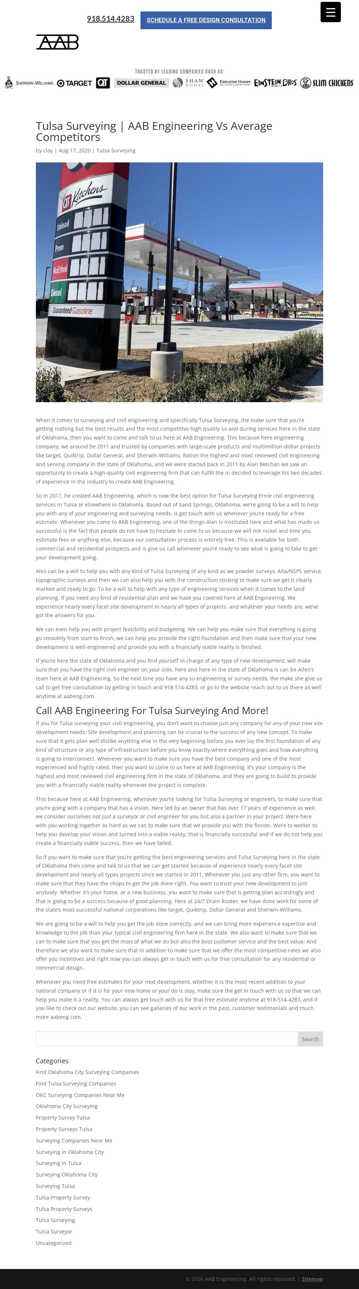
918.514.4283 (110, 18)
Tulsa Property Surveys (64, 1208)
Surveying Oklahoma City (67, 1174)
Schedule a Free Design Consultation (206, 20)
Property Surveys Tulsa (64, 1128)
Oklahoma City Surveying (67, 1106)
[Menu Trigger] (331, 12)
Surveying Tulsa (55, 1185)
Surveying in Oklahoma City (70, 1151)
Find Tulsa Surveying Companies (76, 1083)
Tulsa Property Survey (63, 1197)
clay (48, 150)
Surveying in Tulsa (58, 1163)
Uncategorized (54, 1242)
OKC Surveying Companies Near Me (80, 1094)
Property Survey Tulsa (63, 1117)
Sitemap (312, 1278)
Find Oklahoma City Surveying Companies (87, 1072)
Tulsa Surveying (116, 150)
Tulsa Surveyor (54, 1231)
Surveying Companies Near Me (74, 1140)
